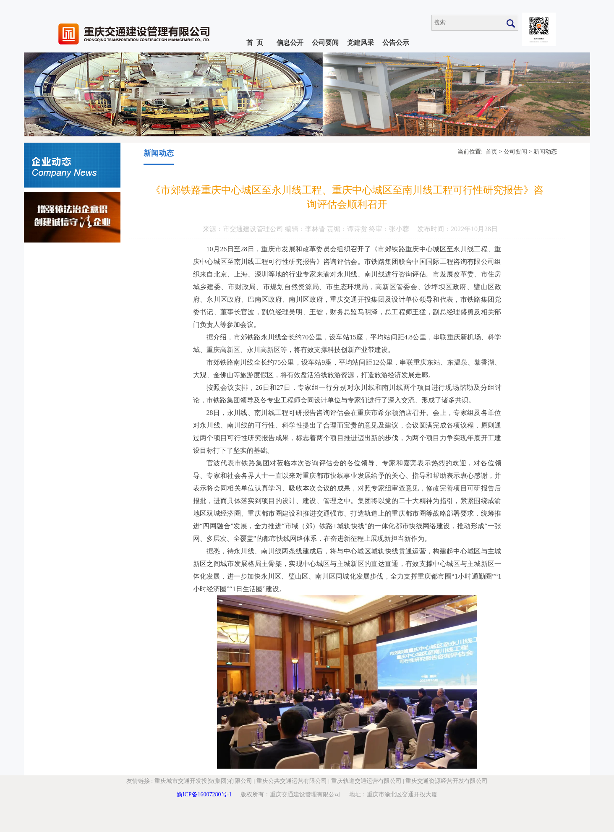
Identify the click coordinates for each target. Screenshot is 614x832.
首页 (491, 152)
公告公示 (395, 42)
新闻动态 (545, 152)
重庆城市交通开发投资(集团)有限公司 (203, 781)
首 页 (254, 42)
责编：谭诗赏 (348, 228)
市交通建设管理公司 (254, 228)
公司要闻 (325, 42)
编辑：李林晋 (306, 228)
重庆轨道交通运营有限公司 (366, 781)
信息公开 (290, 42)
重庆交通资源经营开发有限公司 (446, 781)
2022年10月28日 (474, 228)
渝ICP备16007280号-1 (204, 794)
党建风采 (360, 42)
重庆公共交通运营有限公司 (291, 781)
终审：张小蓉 (389, 228)
